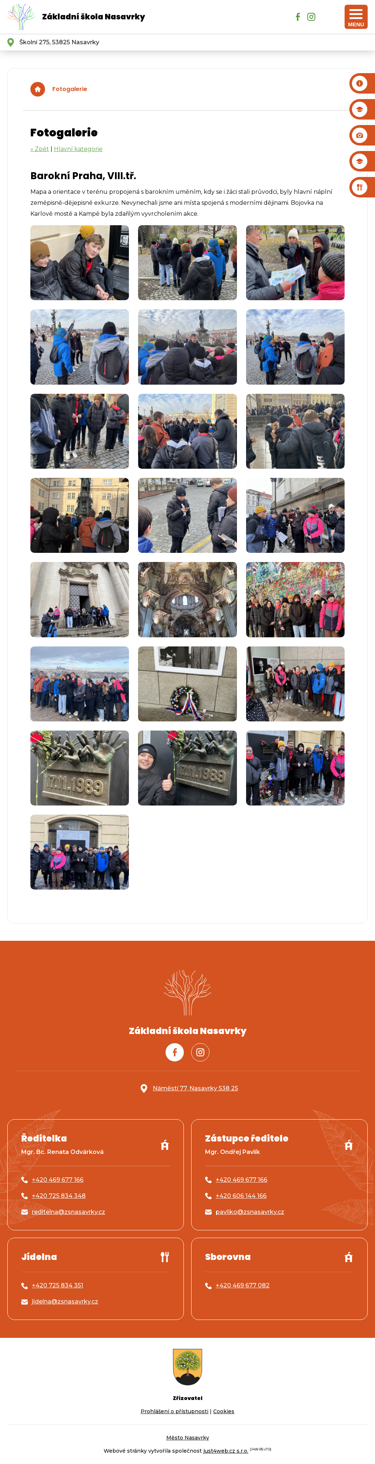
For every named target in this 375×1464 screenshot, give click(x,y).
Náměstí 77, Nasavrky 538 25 (195, 1088)
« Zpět (39, 149)
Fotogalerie (69, 89)
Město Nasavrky (187, 1437)
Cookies (223, 1411)
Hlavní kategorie (78, 149)
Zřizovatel (188, 1398)
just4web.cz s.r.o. (225, 1451)
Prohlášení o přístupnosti (174, 1411)
